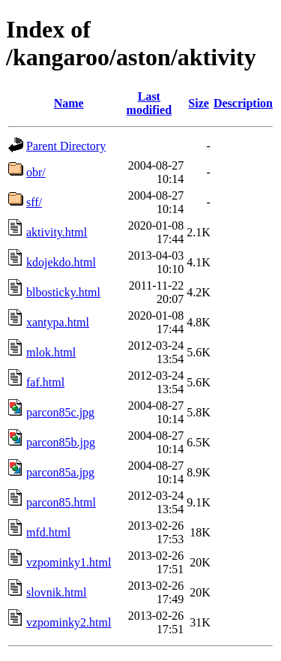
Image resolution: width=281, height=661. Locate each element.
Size (198, 103)
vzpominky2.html (68, 622)
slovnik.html (56, 592)
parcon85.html (61, 502)
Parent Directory (66, 146)
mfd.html (48, 532)
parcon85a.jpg (60, 472)
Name (69, 103)
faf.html (45, 382)
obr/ (36, 172)
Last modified (149, 103)
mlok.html (51, 352)
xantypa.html (57, 322)
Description (243, 103)
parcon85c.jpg (60, 412)
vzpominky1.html (68, 562)
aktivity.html (56, 232)
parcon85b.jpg (60, 442)
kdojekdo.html (61, 262)
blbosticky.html (63, 292)
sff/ (34, 202)
